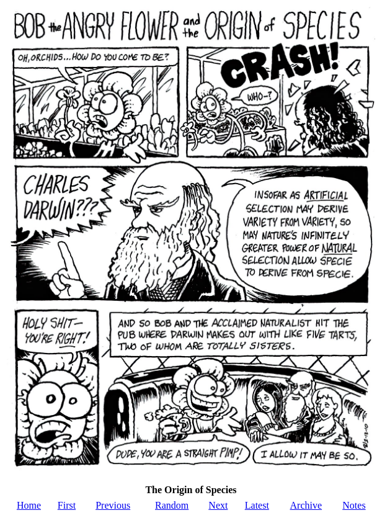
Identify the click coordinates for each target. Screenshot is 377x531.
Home (29, 505)
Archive (306, 505)
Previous (112, 505)
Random (171, 505)
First (67, 505)
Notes (353, 505)
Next (218, 505)
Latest (257, 505)
